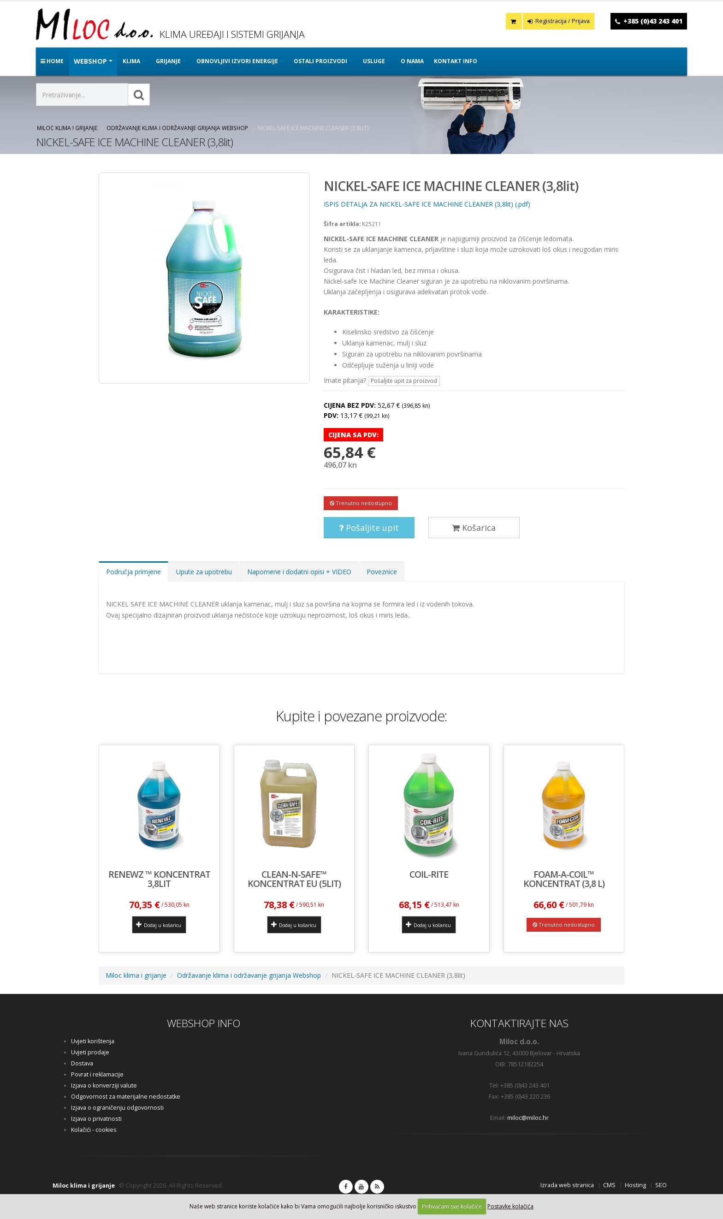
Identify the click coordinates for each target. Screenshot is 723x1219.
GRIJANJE (168, 61)
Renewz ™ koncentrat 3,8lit (159, 879)
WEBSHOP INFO (203, 1023)
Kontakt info (455, 61)
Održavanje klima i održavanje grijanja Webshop (177, 127)
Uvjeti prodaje (90, 1052)
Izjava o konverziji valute (104, 1085)
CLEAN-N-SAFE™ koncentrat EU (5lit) (294, 879)
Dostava (82, 1063)
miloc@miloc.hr (528, 1118)
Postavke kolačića (510, 1206)
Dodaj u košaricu (158, 924)
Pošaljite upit (369, 527)
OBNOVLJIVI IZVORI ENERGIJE (237, 61)
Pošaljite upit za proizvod (404, 381)
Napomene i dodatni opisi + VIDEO (299, 571)
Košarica (474, 527)
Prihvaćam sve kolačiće (452, 1206)
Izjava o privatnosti (96, 1119)
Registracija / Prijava (558, 21)
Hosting (635, 1185)
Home (52, 61)
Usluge (374, 61)
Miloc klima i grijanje (67, 127)
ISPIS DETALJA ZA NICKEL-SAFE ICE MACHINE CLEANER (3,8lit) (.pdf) (427, 204)
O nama (412, 61)
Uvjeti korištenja (92, 1041)
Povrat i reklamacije (97, 1074)
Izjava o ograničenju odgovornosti (117, 1108)
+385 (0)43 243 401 (652, 21)
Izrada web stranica (567, 1185)
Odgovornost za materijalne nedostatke (125, 1096)
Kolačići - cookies (94, 1130)
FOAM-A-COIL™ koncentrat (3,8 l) (563, 879)
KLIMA (131, 61)
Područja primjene (133, 571)
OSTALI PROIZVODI (320, 61)
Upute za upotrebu (204, 571)
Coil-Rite (428, 874)
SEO (661, 1185)
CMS (609, 1185)
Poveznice (382, 571)
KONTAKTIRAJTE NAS (519, 1023)
